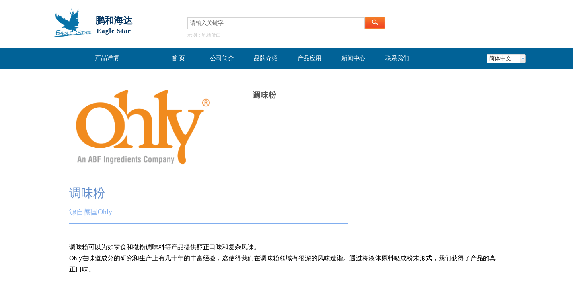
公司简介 (222, 58)
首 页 (178, 58)
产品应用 (310, 58)
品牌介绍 (266, 58)
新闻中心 (353, 58)
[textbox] (276, 23)
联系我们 (397, 58)
